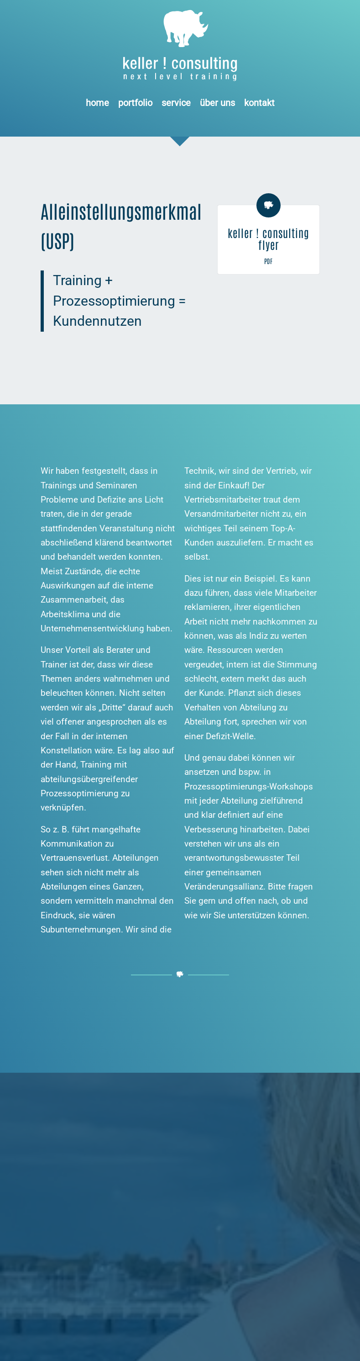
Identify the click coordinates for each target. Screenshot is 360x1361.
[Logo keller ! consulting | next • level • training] (180, 45)
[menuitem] (97, 102)
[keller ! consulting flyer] (268, 205)
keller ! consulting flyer (268, 238)
